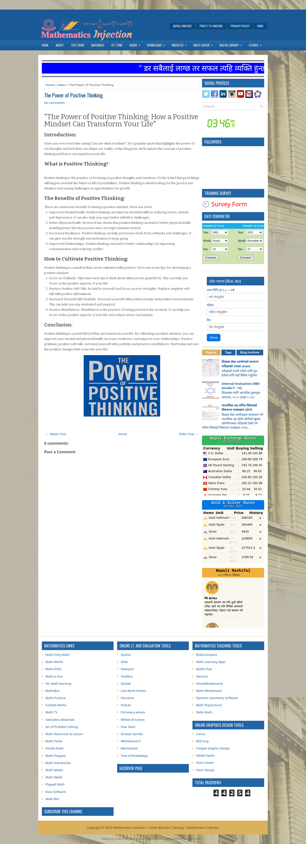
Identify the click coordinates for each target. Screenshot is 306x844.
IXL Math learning (58, 683)
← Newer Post (56, 434)
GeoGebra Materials (60, 719)
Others (257, 44)
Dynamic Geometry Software (217, 698)
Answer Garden (132, 734)
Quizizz (126, 654)
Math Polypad (55, 755)
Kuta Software (55, 792)
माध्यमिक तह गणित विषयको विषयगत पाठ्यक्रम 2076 (239, 407)
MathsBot (52, 691)
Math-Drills (53, 669)
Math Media (54, 770)
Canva (200, 734)
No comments (54, 103)
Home (45, 45)
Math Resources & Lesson (64, 734)
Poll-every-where (133, 712)
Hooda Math (54, 748)
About (60, 45)
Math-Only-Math (57, 654)
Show (214, 337)
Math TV (51, 712)
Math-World (54, 662)
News (62, 85)
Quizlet (126, 683)
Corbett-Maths (55, 705)
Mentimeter (129, 748)
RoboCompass (206, 654)
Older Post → (188, 434)
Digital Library (232, 44)
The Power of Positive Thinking (73, 95)
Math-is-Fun (54, 676)
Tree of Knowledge (134, 755)
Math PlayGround (209, 705)
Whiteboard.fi (131, 741)
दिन (209, 320)
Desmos (202, 676)
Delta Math (204, 712)
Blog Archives (249, 352)
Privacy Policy (240, 26)
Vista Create (204, 762)
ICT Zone (116, 45)
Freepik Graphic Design (213, 748)
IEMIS (260, 26)
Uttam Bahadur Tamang (130, 838)
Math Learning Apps (210, 662)
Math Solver (204, 44)
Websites (181, 44)
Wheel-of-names (133, 719)
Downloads (157, 44)
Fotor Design (205, 770)
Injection (213, 827)
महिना (210, 305)
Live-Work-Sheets (133, 691)
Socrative (127, 698)
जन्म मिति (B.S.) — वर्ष (220, 290)
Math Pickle (53, 741)
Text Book (77, 45)
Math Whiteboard (209, 691)
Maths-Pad (204, 669)
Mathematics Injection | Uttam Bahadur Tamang (148, 827)
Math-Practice (55, 698)
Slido (124, 662)
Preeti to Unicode (211, 26)
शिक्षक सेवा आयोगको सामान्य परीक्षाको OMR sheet (240, 363)
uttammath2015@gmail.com (182, 838)
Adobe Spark (205, 755)
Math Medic (54, 777)
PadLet (126, 705)
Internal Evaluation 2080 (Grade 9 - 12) (240, 385)
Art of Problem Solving (61, 727)
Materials (97, 45)
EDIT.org (202, 741)
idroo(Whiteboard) (209, 683)
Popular (211, 352)
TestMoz (127, 676)
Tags (228, 352)
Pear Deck (128, 727)
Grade (136, 44)
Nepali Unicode (182, 26)
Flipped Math (55, 784)
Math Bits (52, 799)
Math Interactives (58, 763)
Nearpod (127, 669)
